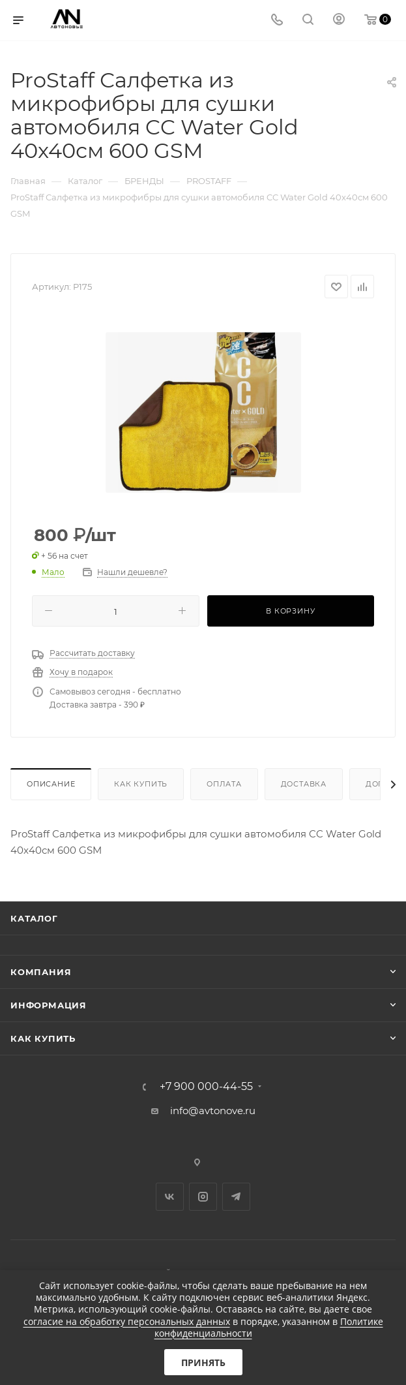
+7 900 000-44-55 (206, 1087)
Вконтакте (170, 1197)
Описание (51, 783)
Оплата (224, 783)
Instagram (203, 1197)
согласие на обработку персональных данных (126, 1321)
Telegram (236, 1197)
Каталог (34, 918)
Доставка (303, 783)
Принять (203, 1362)
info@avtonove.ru (212, 1110)
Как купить (140, 783)
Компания (40, 972)
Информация (48, 1005)
